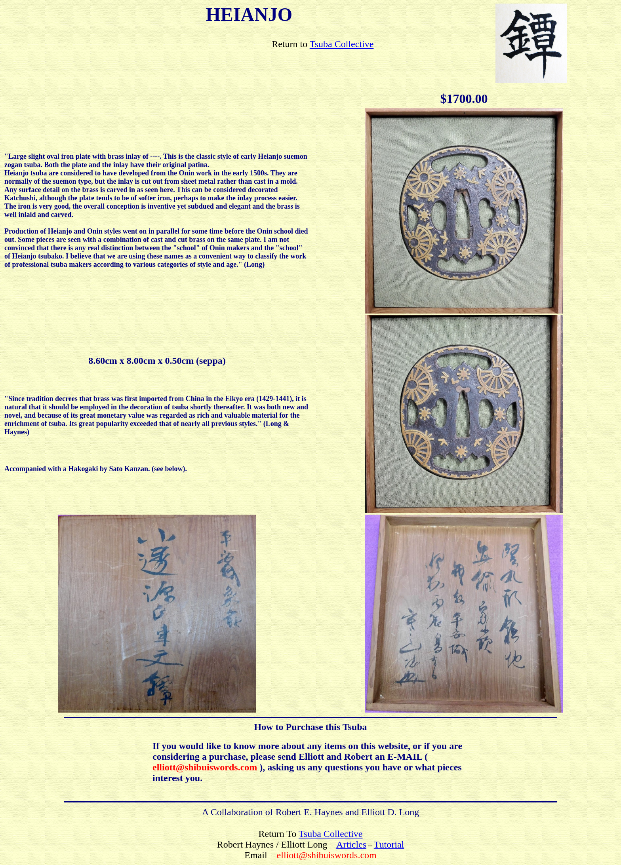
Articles (351, 844)
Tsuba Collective (342, 44)
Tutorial (389, 844)
